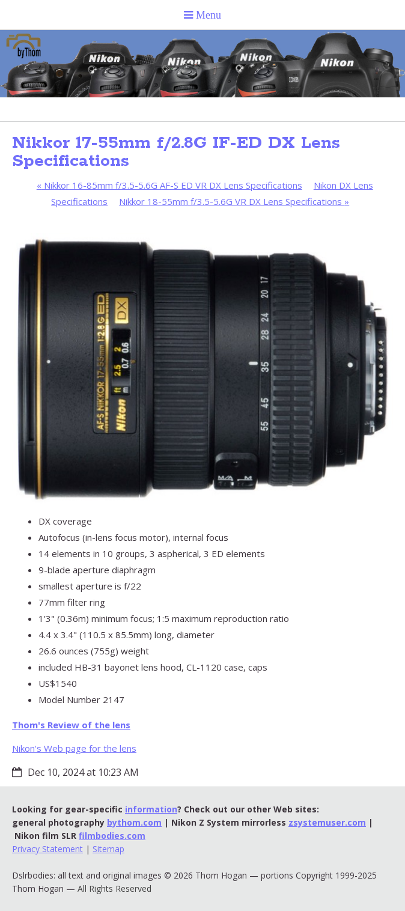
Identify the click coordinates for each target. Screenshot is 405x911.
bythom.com (134, 822)
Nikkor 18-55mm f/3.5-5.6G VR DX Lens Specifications (234, 201)
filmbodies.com (112, 835)
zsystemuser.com (327, 822)
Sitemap (108, 849)
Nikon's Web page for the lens (74, 748)
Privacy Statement (47, 849)
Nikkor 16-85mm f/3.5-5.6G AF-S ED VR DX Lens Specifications (169, 185)
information (151, 809)
